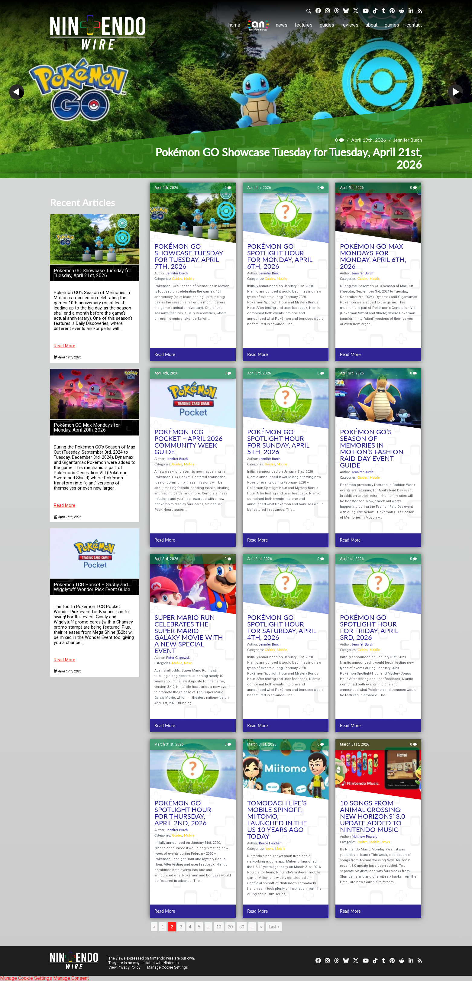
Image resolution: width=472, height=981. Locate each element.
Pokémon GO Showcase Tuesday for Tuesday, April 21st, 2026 (92, 273)
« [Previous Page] (154, 926)
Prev (16, 91)
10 (218, 926)
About (371, 25)
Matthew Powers (364, 836)
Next (455, 91)
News (281, 25)
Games (392, 25)
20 (230, 926)
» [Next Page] (261, 926)
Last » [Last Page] (274, 926)
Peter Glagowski (178, 657)
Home (234, 25)
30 (241, 926)
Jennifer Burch (406, 140)
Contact (414, 25)
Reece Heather (270, 843)
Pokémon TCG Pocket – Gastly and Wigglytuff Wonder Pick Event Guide (92, 587)
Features (303, 25)
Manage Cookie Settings (167, 967)
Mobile (189, 278)
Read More (64, 345)
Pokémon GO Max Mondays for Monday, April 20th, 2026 (87, 427)
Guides (327, 25)
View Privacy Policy (124, 967)
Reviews (349, 25)
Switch (362, 842)
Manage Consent (71, 978)
